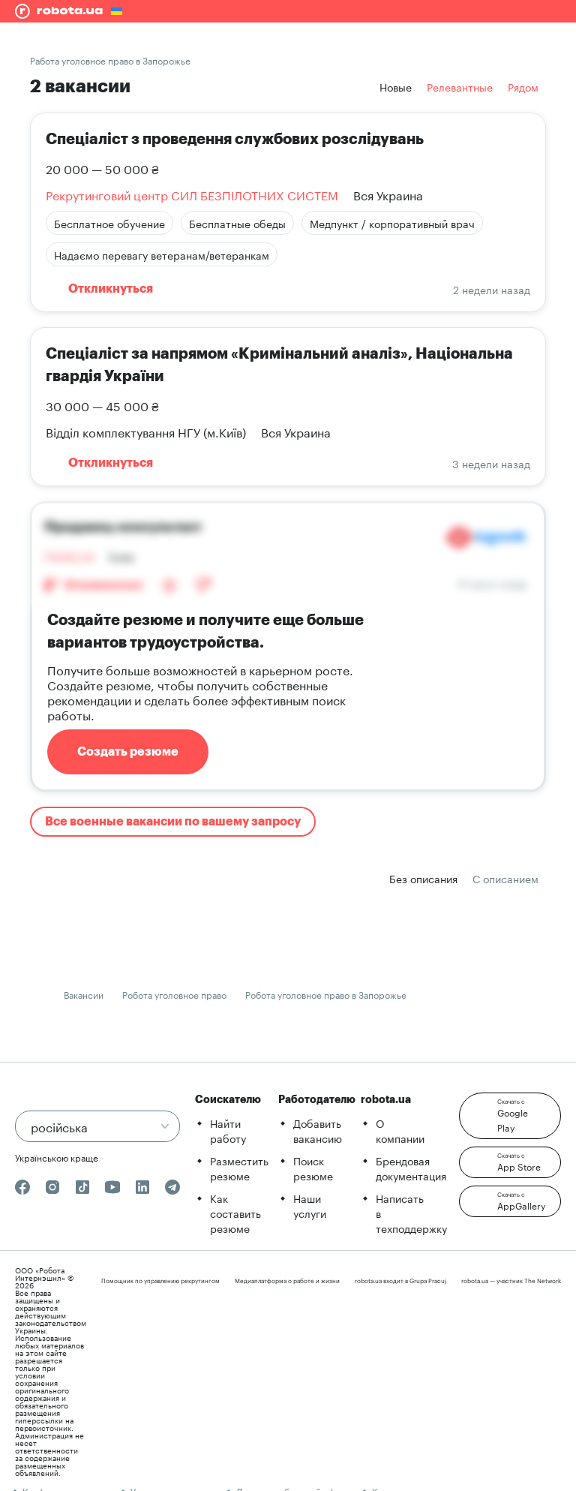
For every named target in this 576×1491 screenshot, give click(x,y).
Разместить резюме (239, 1167)
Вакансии (84, 994)
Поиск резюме (313, 1167)
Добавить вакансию (317, 1130)
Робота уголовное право (174, 994)
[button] (510, 1116)
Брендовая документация (411, 1167)
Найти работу (228, 1130)
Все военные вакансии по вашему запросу (173, 822)
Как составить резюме (235, 1212)
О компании (400, 1130)
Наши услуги (309, 1205)
